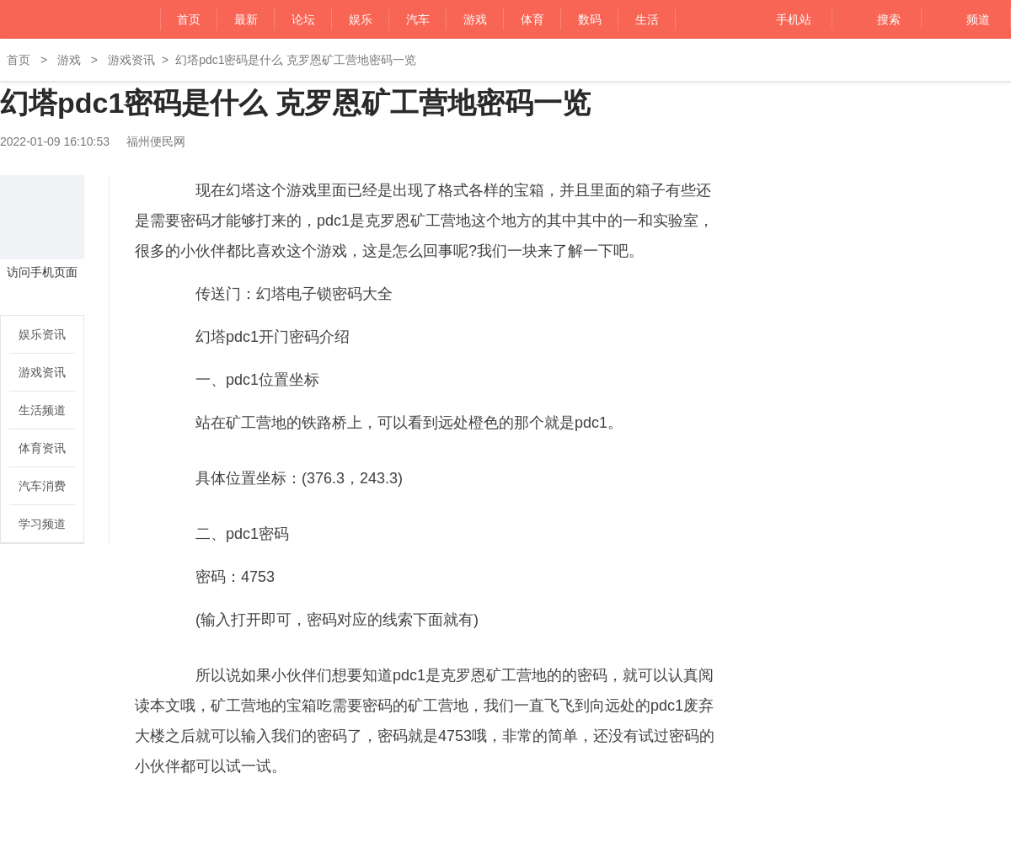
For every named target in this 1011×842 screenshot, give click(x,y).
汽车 (418, 19)
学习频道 (42, 523)
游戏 (475, 19)
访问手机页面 (42, 272)
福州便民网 (52, 19)
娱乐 (360, 19)
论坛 (303, 19)
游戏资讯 (131, 60)
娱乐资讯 (42, 334)
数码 (590, 19)
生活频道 (42, 410)
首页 (189, 19)
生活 (647, 19)
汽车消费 (42, 486)
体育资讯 (42, 448)
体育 (532, 19)
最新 (246, 19)
